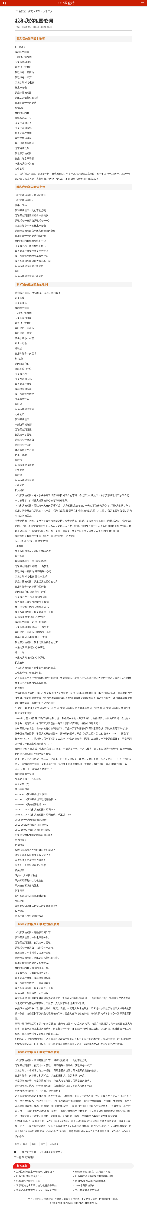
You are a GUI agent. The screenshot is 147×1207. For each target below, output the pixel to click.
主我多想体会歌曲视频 (87, 1190)
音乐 (38, 11)
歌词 (25, 1144)
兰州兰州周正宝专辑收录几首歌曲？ (44, 1152)
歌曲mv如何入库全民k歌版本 (90, 1180)
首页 (30, 11)
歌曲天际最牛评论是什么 (29, 1176)
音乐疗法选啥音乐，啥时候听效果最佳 (36, 1185)
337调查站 (66, 3)
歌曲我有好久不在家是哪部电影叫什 (94, 1176)
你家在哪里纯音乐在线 (28, 1180)
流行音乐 (54, 1144)
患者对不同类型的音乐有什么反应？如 (36, 1190)
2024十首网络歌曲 (85, 1185)
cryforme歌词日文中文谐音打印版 (93, 1171)
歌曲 (43, 1144)
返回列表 (29, 1157)
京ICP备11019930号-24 (86, 1203)
